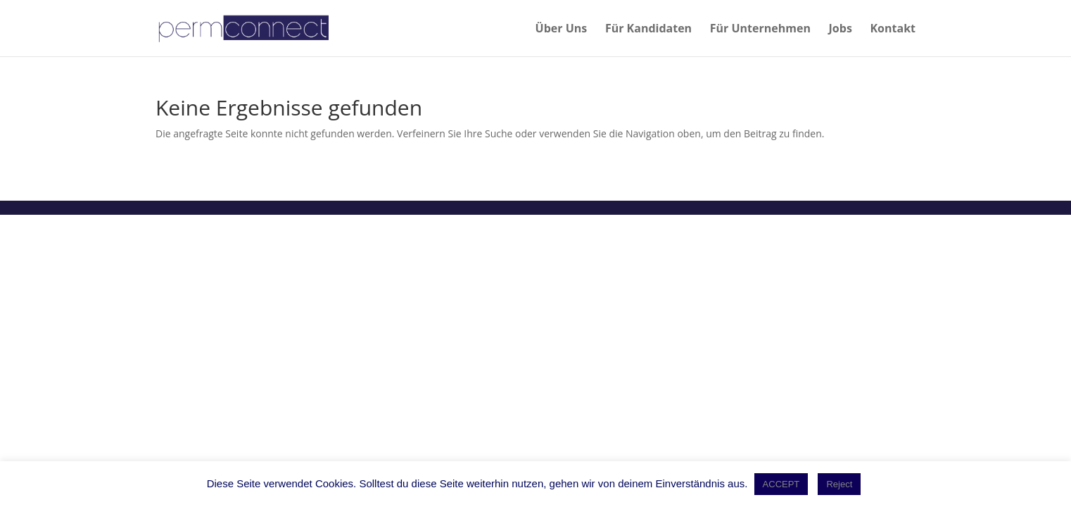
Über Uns (562, 29)
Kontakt (892, 29)
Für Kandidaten (648, 29)
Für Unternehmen (760, 29)
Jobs (840, 29)
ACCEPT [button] (781, 484)
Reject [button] (839, 484)
